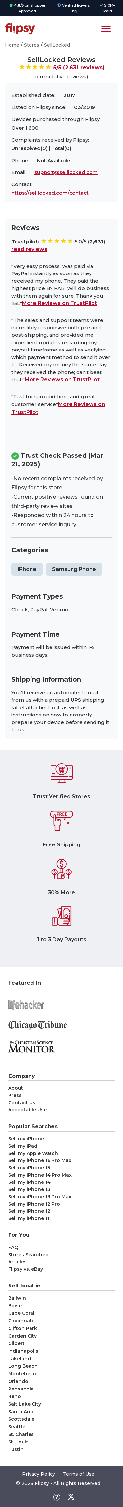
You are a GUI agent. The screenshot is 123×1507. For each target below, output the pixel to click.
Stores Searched (28, 1255)
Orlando (18, 1381)
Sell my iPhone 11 (28, 1218)
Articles (17, 1262)
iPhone (27, 569)
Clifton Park (22, 1328)
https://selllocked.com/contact (50, 193)
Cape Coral (21, 1313)
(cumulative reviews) (61, 76)
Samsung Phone (74, 569)
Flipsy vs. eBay (25, 1269)
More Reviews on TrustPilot (59, 303)
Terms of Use (78, 1474)
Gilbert (16, 1343)
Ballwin (17, 1298)
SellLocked (57, 45)
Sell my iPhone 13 (29, 1189)
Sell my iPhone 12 (29, 1211)
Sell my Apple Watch (33, 1153)
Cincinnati (20, 1321)
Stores (31, 45)
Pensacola (21, 1389)
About (15, 1088)
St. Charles (21, 1434)
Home (12, 45)
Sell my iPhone (26, 1139)
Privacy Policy (38, 1474)
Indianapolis (23, 1351)
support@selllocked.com (66, 172)
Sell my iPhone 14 (29, 1182)
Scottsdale (21, 1419)
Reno (14, 1396)
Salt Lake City (24, 1404)
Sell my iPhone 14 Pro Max (40, 1175)
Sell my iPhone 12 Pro (34, 1204)
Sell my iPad (22, 1146)
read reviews (29, 249)
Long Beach (23, 1366)
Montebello (22, 1374)
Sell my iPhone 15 (29, 1168)
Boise (15, 1306)
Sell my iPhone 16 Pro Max (39, 1160)
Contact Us (21, 1102)
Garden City (22, 1336)
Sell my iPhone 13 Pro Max (39, 1197)
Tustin (16, 1449)
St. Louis (18, 1442)
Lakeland (19, 1359)
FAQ (13, 1247)
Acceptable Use (27, 1110)
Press (15, 1095)
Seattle (16, 1427)
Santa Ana (20, 1412)
